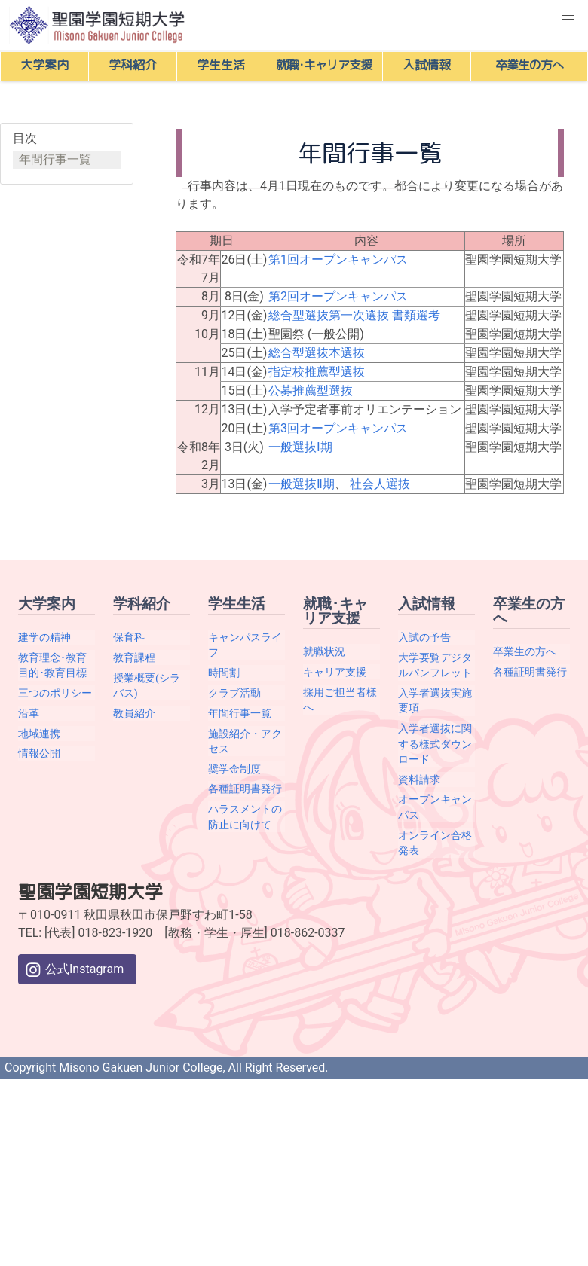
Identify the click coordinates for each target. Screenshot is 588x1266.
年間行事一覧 (55, 159)
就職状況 (324, 651)
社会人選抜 (380, 484)
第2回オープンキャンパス (338, 296)
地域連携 (39, 734)
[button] (568, 19)
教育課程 (134, 657)
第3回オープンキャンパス (338, 428)
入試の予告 (424, 637)
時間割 (224, 673)
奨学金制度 (234, 769)
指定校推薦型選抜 (316, 372)
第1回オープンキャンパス (338, 259)
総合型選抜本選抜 (316, 353)
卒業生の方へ (524, 651)
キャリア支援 (334, 672)
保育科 (129, 637)
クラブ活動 (234, 693)
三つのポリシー (55, 693)
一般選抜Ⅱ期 (301, 484)
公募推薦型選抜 (310, 390)
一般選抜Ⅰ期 (300, 447)
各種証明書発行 (245, 788)
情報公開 (39, 753)
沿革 (28, 713)
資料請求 (419, 779)
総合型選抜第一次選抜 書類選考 (354, 315)
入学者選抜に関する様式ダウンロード (435, 743)
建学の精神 (44, 637)
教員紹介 (134, 713)
